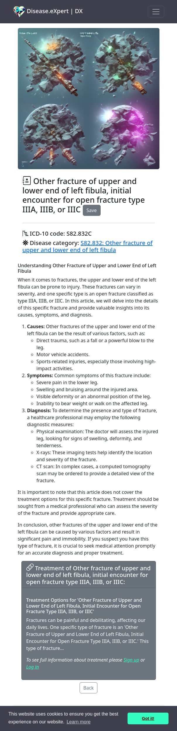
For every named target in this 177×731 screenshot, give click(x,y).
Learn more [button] (79, 721)
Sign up (131, 660)
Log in (32, 667)
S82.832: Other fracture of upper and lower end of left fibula (88, 246)
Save (92, 210)
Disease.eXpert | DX (48, 11)
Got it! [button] (148, 718)
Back (88, 688)
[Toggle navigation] (156, 12)
